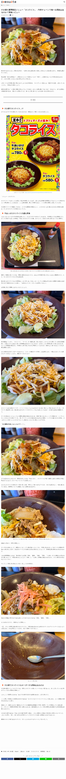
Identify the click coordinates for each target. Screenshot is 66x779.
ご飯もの (22, 751)
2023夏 (11, 751)
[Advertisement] (33, 735)
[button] (7, 759)
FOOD (5, 751)
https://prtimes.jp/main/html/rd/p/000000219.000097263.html (38, 192)
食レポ (48, 751)
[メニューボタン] (64, 2)
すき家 (27, 751)
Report (16, 751)
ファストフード (35, 751)
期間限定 (43, 751)
